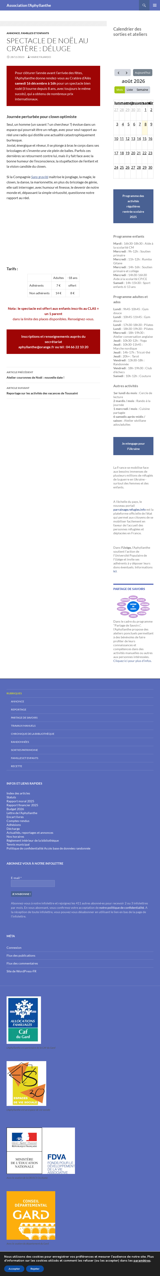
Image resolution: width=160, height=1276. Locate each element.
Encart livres (15, 817)
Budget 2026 (15, 809)
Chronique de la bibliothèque (32, 733)
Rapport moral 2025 (20, 801)
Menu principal (154, 5)
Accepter (14, 1269)
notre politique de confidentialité (121, 907)
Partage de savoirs (24, 717)
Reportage (18, 709)
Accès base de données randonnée (67, 848)
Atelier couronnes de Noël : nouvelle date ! (53, 374)
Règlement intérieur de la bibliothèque (33, 840)
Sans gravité (39, 177)
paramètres (141, 1261)
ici (115, 571)
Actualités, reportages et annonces (30, 832)
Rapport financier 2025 (22, 805)
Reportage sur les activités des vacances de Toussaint (53, 390)
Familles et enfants (35, 33)
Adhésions (14, 825)
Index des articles (18, 793)
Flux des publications (21, 955)
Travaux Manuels (23, 725)
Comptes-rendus (18, 821)
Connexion (14, 947)
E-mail (16, 878)
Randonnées (20, 741)
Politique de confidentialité (25, 848)
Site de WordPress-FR (21, 971)
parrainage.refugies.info (129, 509)
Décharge (13, 828)
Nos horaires (15, 836)
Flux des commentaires (22, 963)
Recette (16, 766)
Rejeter (34, 1269)
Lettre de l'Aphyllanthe (22, 813)
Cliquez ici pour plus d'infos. (132, 661)
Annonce (13, 33)
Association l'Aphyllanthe (29, 5)
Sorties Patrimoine (24, 750)
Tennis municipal (18, 844)
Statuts (11, 797)
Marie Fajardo (40, 57)
